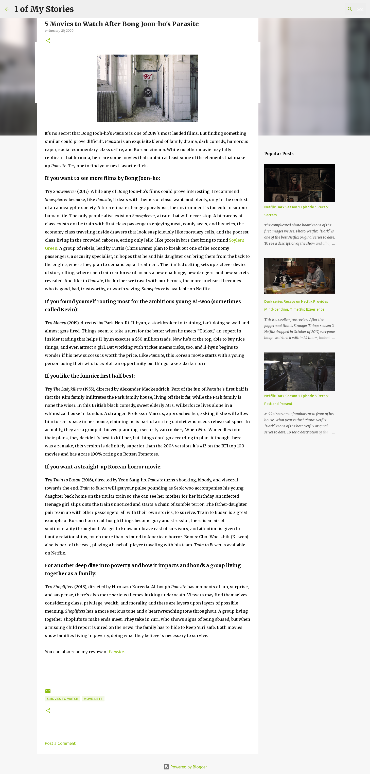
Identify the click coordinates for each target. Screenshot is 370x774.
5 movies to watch (62, 698)
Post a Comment (60, 743)
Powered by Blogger (185, 767)
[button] (48, 41)
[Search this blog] (339, 9)
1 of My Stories (44, 9)
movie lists (93, 698)
